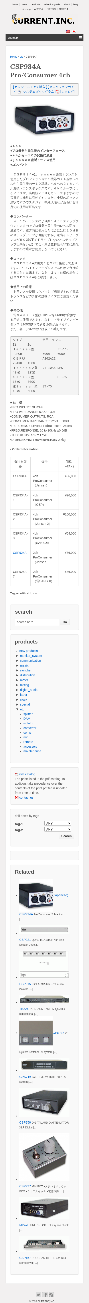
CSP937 (25, 1186)
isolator (29, 723)
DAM (27, 718)
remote (28, 742)
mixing (24, 685)
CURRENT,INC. (46, 1301)
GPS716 (25, 1077)
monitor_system (31, 655)
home (15, 4)
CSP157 (25, 1258)
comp (27, 732)
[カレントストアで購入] (30, 87)
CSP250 (25, 1122)
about (67, 4)
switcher (25, 670)
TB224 (23, 1009)
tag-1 (19, 824)
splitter (28, 714)
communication (30, 660)
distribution (27, 675)
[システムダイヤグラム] (37, 92)
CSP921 (25, 939)
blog (75, 4)
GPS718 (58, 1033)
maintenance (32, 751)
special (25, 704)
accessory (31, 746)
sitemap (26, 9)
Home (13, 56)
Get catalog (25, 774)
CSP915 (25, 984)
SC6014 (63, 9)
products (35, 4)
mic (26, 737)
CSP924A (19, 552)
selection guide (52, 4)
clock (23, 699)
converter (30, 728)
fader (23, 694)
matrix (24, 665)
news (24, 4)
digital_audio (29, 690)
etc (21, 56)
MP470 (24, 1225)
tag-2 (19, 830)
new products (28, 651)
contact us (24, 797)
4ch (29, 593)
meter (24, 680)
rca (35, 593)
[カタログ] (66, 92)
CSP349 (51, 9)
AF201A (38, 9)
